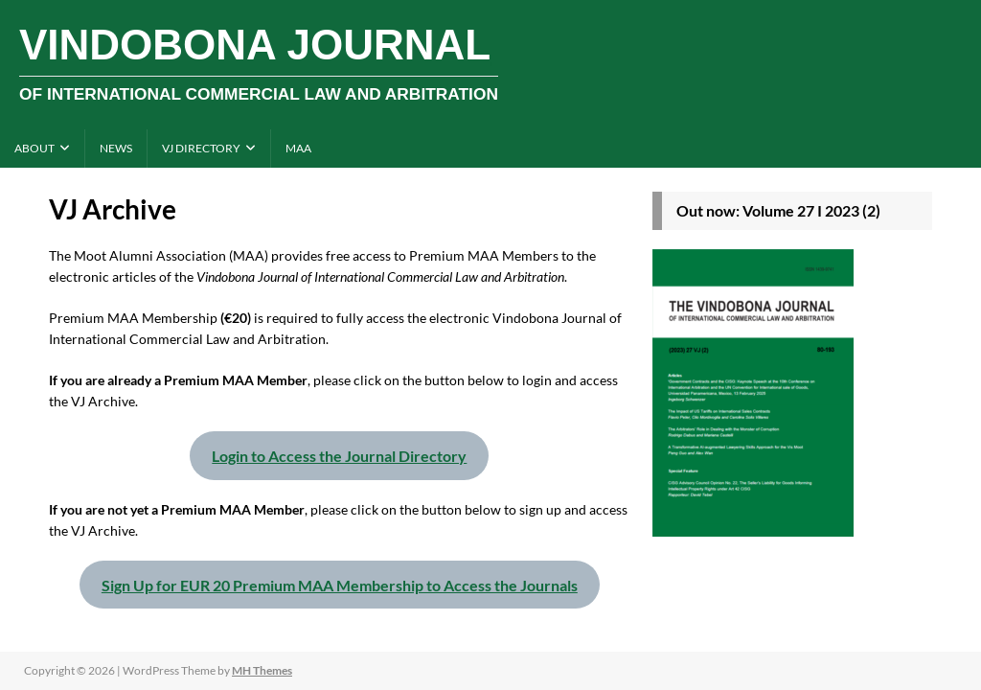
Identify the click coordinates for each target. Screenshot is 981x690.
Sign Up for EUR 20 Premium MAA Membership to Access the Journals (340, 585)
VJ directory (201, 148)
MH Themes (262, 670)
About (34, 148)
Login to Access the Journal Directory (339, 456)
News (116, 148)
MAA (298, 148)
